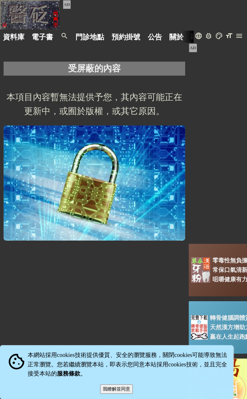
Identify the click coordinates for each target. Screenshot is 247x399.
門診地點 (89, 37)
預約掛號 (126, 37)
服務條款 (68, 373)
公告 (155, 37)
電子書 (42, 37)
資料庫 (13, 37)
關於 (176, 37)
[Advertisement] (218, 141)
